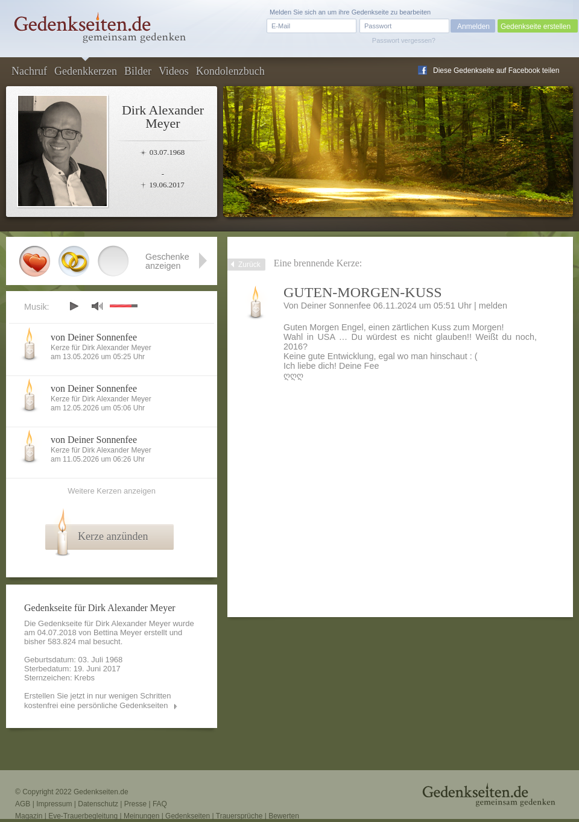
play (74, 306)
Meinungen (141, 816)
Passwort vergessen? (403, 40)
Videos (174, 71)
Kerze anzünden (113, 536)
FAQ (160, 804)
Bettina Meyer (117, 632)
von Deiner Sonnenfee (94, 337)
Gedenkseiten (187, 816)
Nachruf (29, 71)
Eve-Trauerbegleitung (83, 816)
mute (97, 305)
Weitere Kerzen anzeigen (112, 490)
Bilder (137, 71)
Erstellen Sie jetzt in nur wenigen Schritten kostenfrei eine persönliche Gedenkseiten (97, 700)
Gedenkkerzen (85, 71)
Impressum (54, 804)
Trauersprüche (239, 816)
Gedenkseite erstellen (536, 26)
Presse (135, 804)
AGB (22, 804)
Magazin (28, 816)
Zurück (249, 264)
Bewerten (283, 816)
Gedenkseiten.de (101, 792)
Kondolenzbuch (230, 71)
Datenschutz (98, 804)
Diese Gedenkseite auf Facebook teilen (496, 70)
